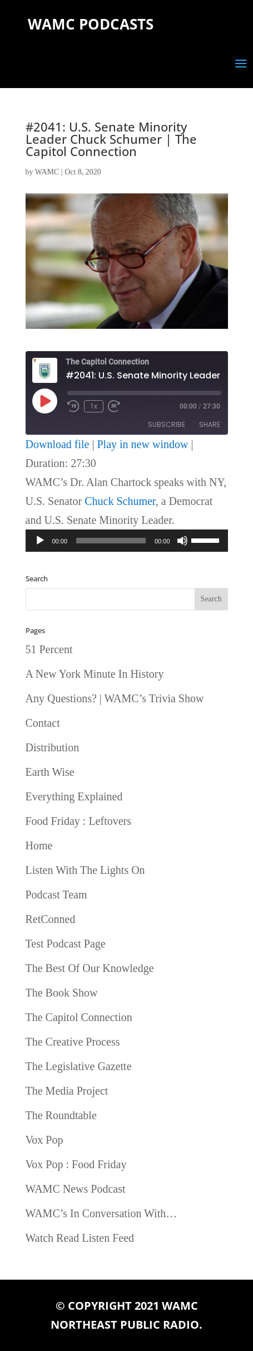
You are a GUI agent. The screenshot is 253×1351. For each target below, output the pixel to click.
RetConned (51, 919)
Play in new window (142, 444)
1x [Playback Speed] (93, 406)
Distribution (53, 747)
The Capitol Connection (79, 1017)
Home (39, 845)
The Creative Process (73, 1042)
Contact (43, 723)
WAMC (47, 172)
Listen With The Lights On (85, 870)
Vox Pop (44, 1140)
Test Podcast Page (66, 943)
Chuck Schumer (120, 501)
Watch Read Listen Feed (80, 1238)
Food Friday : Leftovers (79, 821)
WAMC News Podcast (76, 1189)
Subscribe (166, 424)
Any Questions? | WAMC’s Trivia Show (115, 698)
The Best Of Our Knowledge (90, 968)
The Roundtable (61, 1115)
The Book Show (62, 992)
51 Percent (49, 649)
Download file (58, 444)
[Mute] (182, 540)
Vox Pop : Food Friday (76, 1164)
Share (209, 424)
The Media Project (67, 1091)
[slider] (111, 540)
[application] (127, 540)
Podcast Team (56, 894)
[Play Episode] (44, 400)
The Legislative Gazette (79, 1066)
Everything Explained (74, 796)
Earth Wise (50, 772)
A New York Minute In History (95, 674)
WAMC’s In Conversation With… (101, 1213)
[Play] (40, 540)
